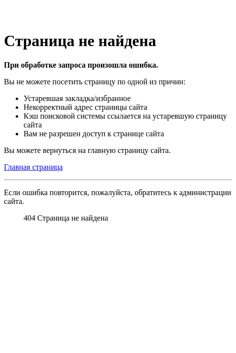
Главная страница (33, 167)
